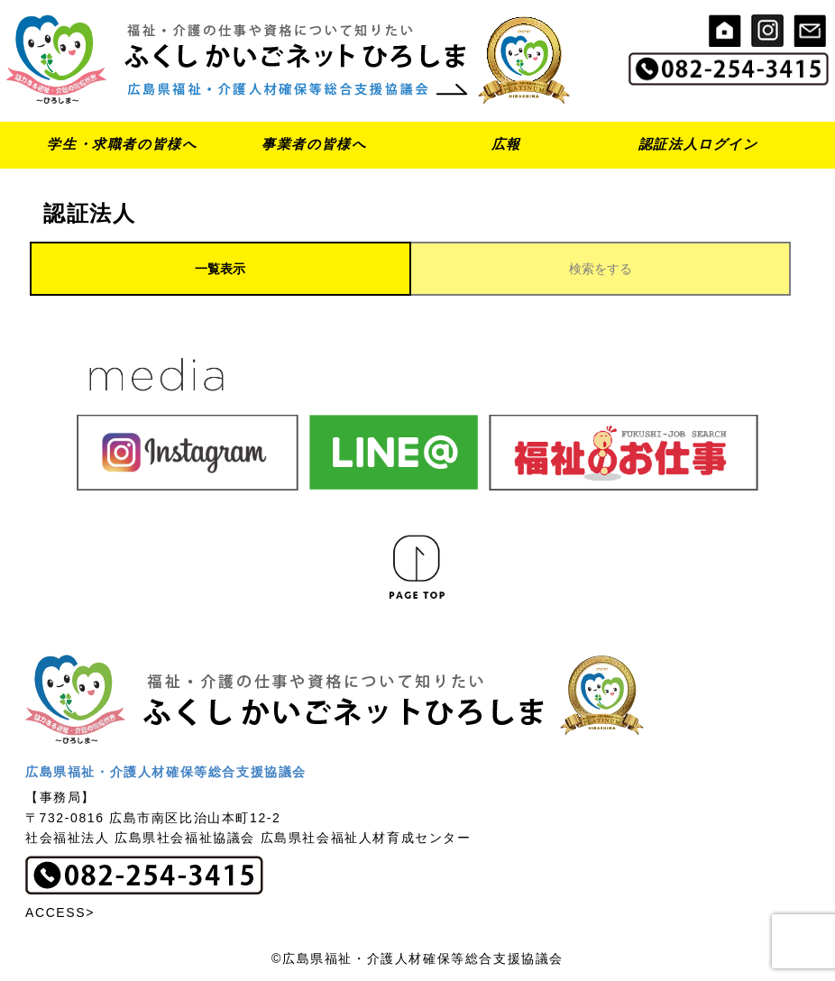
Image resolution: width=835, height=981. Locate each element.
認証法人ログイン (698, 143)
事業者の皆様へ (314, 143)
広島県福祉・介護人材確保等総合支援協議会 (166, 772)
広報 (506, 143)
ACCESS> (60, 912)
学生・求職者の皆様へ (122, 143)
